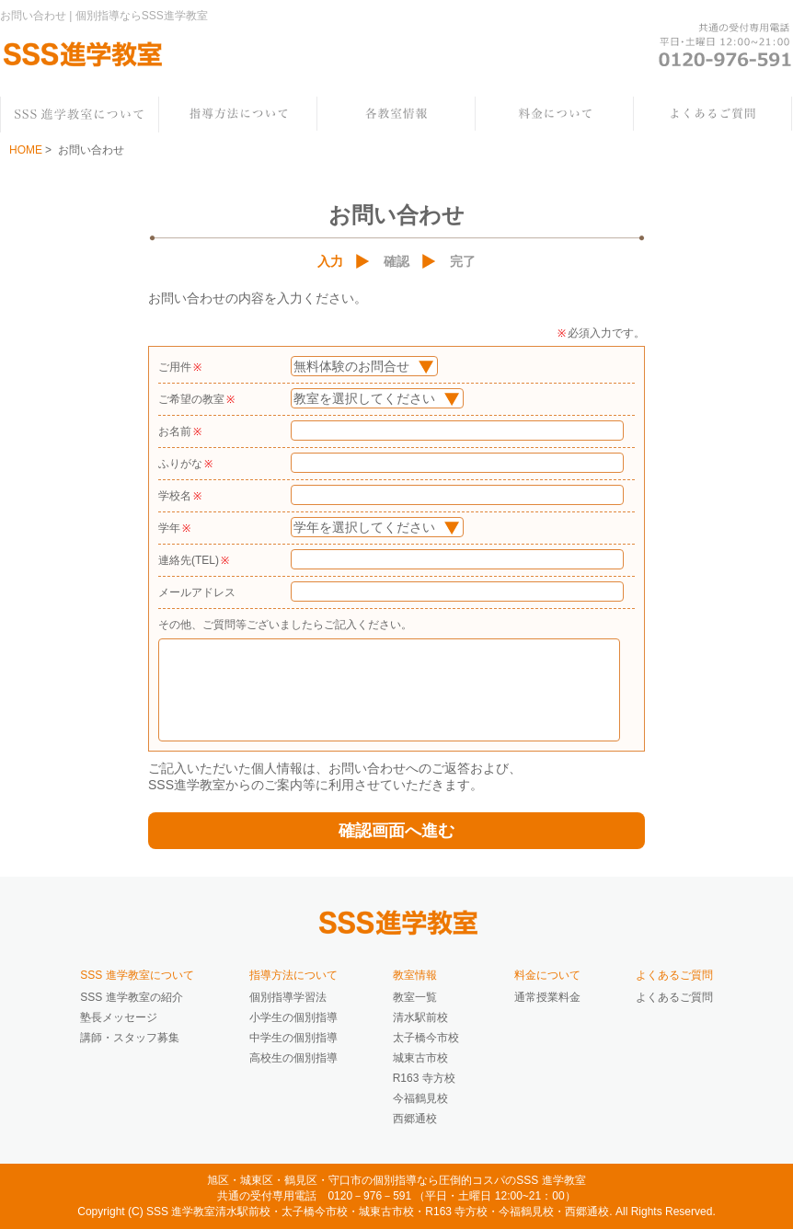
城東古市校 (420, 1057)
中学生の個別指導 (293, 1037)
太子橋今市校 (426, 1037)
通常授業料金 (547, 997)
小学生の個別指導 (293, 1017)
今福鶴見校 (420, 1098)
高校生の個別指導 (293, 1057)
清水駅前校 (420, 1017)
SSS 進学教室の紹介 (131, 997)
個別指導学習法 (288, 997)
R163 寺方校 (424, 1078)
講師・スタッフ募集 (129, 1037)
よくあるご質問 (674, 997)
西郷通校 (415, 1118)
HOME (25, 150)
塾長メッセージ (118, 1017)
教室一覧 (415, 997)
